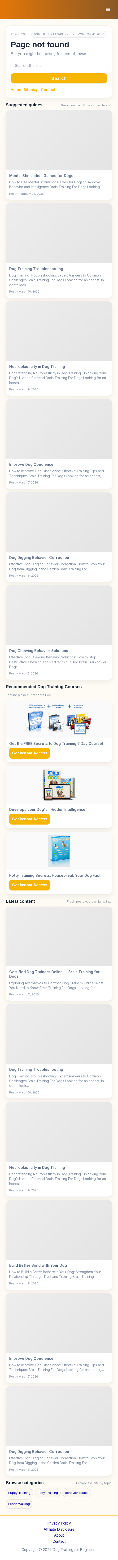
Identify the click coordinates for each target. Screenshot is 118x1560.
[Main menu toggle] (108, 9)
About (59, 1535)
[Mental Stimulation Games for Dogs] (59, 140)
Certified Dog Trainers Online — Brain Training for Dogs (54, 974)
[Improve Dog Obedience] (59, 429)
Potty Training (48, 1493)
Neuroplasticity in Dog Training (37, 366)
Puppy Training (19, 1493)
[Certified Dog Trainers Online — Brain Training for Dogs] (59, 936)
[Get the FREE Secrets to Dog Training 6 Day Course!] (59, 719)
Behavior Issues (76, 1493)
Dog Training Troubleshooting (36, 269)
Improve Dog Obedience (31, 464)
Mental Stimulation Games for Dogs (41, 175)
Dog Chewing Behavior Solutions (38, 650)
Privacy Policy (59, 1523)
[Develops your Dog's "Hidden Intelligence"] (59, 785)
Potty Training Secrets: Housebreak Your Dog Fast (55, 875)
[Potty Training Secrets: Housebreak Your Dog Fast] (59, 851)
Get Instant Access (29, 753)
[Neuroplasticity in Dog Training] (59, 331)
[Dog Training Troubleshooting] (59, 233)
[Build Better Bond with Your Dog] (59, 1230)
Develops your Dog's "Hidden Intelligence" (48, 809)
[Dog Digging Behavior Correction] (59, 522)
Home (16, 89)
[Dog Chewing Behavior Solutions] (59, 615)
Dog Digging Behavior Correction (39, 557)
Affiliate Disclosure (59, 1529)
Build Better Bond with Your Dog (38, 1265)
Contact (48, 89)
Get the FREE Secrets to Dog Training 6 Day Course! (56, 743)
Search (58, 78)
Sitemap (31, 89)
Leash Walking (19, 1504)
